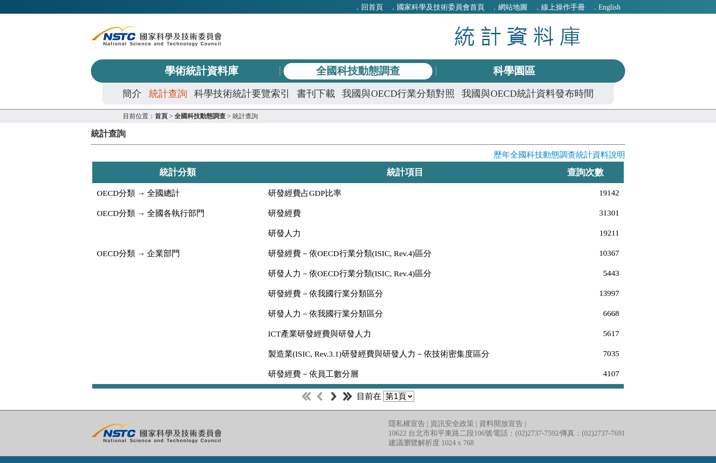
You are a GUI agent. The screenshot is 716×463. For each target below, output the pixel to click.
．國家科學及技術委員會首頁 (437, 7)
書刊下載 (316, 93)
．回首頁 (368, 7)
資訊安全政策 (452, 423)
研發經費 (284, 213)
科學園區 (514, 71)
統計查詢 (168, 93)
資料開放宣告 (501, 423)
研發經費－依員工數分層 (313, 374)
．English (606, 7)
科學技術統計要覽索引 (242, 93)
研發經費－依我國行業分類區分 (325, 293)
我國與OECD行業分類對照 (398, 93)
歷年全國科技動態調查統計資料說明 (559, 154)
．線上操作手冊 (559, 7)
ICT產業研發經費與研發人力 (319, 333)
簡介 (132, 93)
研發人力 (284, 233)
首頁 (161, 116)
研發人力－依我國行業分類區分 (325, 313)
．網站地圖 (509, 7)
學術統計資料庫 (201, 71)
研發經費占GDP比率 (305, 193)
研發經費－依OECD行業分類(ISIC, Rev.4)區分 (350, 253)
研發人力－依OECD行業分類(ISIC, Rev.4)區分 (350, 273)
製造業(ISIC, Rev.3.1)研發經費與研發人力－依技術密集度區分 (379, 353)
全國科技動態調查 (358, 71)
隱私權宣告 (407, 423)
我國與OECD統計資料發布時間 (527, 93)
